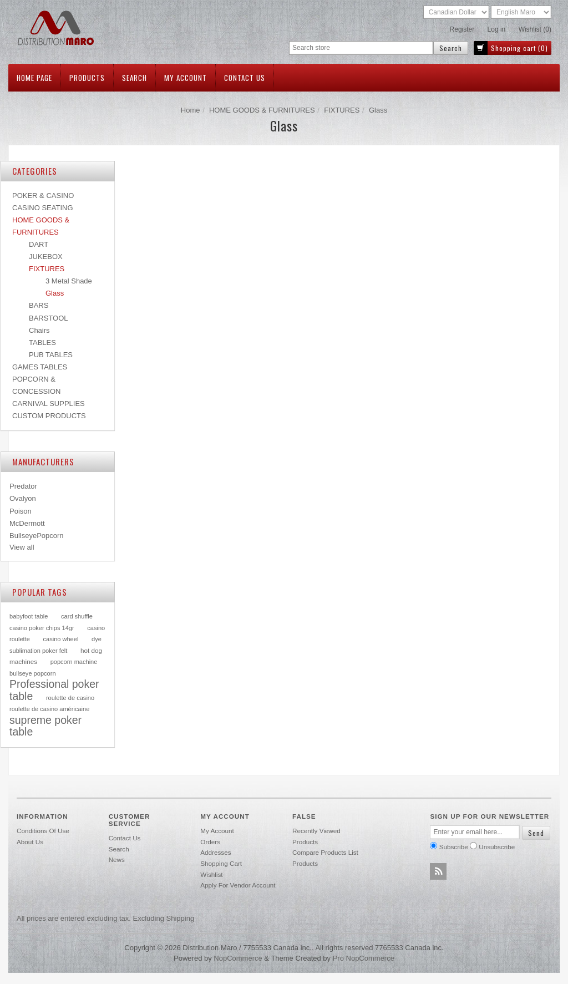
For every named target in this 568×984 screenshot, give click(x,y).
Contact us (244, 77)
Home (190, 110)
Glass (54, 293)
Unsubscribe (497, 846)
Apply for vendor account (237, 885)
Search (134, 77)
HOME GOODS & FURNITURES (262, 110)
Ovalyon (22, 498)
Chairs (39, 330)
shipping (180, 918)
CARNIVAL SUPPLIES (48, 403)
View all (21, 547)
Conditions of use (43, 830)
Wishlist (211, 874)
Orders (210, 841)
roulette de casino (70, 697)
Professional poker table (54, 690)
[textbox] (361, 48)
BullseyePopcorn (36, 535)
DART (38, 244)
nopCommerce (238, 958)
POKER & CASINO (43, 195)
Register (462, 29)
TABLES (42, 342)
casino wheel (60, 639)
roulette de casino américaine (49, 709)
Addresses (215, 852)
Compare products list (325, 852)
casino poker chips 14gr (41, 628)
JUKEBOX (46, 256)
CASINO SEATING (42, 208)
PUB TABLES (51, 355)
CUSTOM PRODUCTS (49, 416)
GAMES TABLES (39, 367)
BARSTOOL (48, 318)
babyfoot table (28, 616)
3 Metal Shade (68, 281)
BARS (38, 305)
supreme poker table (45, 726)
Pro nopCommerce (363, 958)
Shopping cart (221, 863)
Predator (23, 486)
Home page (34, 77)
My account (185, 77)
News (117, 859)
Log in (497, 29)
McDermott (27, 523)
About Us (30, 841)
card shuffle (77, 616)
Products (87, 77)
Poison (20, 511)
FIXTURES (341, 110)
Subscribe (453, 846)
